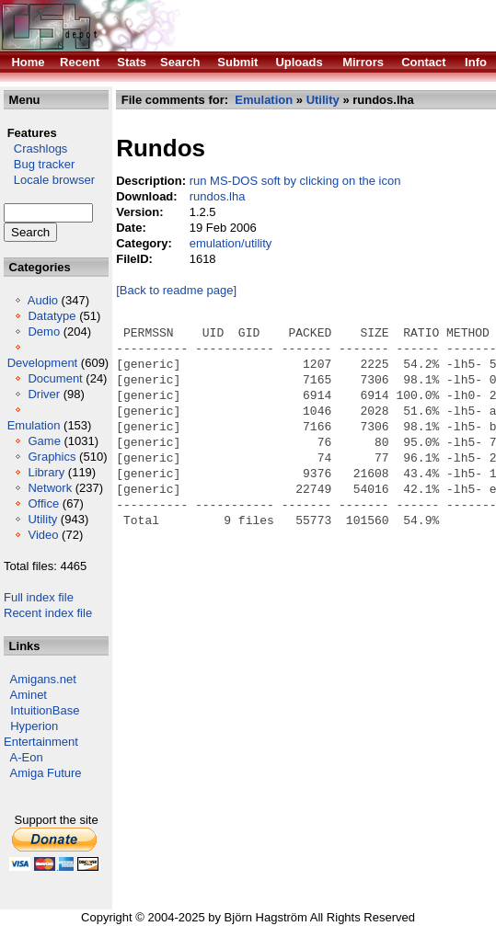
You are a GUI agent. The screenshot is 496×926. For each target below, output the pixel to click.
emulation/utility (231, 243)
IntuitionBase (44, 710)
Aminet (28, 695)
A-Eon (26, 757)
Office (43, 503)
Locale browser (49, 180)
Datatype (51, 316)
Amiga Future (46, 773)
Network (50, 488)
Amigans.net (43, 679)
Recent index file (48, 613)
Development (42, 363)
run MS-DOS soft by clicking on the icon (295, 181)
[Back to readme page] (176, 290)
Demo (44, 331)
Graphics (51, 456)
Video (43, 535)
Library (46, 472)
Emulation (34, 425)
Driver (44, 394)
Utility (42, 519)
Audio (43, 300)
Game (44, 441)
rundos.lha (218, 196)
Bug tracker (39, 164)
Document (55, 378)
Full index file (39, 597)
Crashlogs (35, 148)
